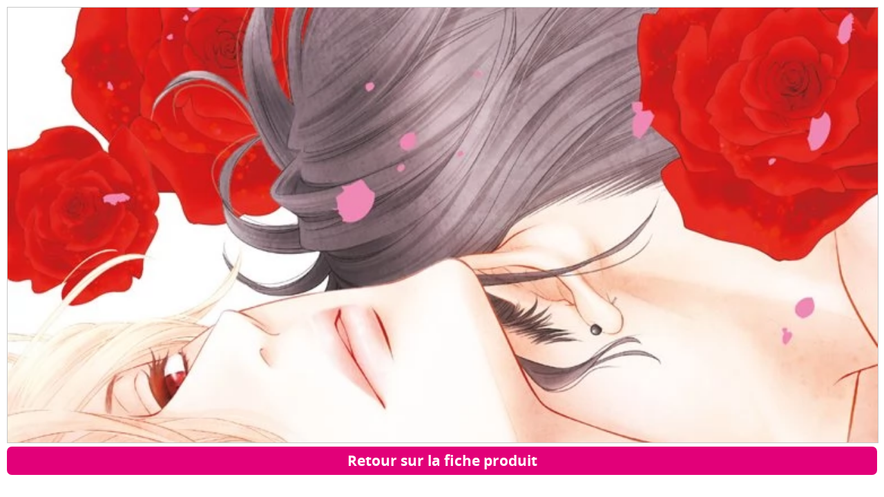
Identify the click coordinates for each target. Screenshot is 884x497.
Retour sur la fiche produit (442, 460)
